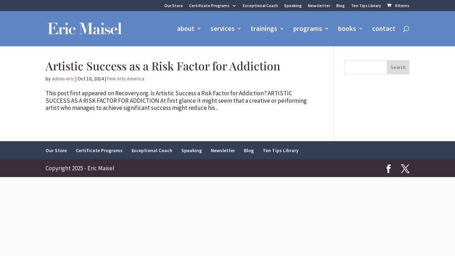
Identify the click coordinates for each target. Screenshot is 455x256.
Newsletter (319, 6)
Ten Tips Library (366, 6)
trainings (264, 29)
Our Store (173, 6)
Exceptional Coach (260, 6)
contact (383, 29)
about (185, 29)
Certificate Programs (209, 6)
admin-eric (63, 78)
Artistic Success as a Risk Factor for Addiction (163, 65)
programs (307, 29)
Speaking (293, 6)
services (222, 29)
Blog (340, 6)
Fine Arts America (125, 78)
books (347, 29)
